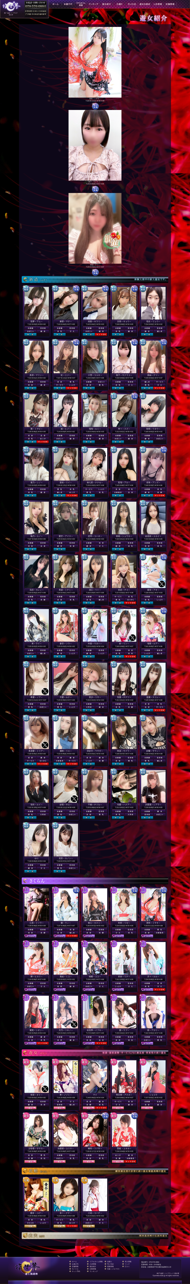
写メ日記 (110, 1264)
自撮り (109, 1262)
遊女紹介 (93, 1266)
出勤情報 (93, 1269)
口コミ (127, 1266)
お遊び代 (75, 1264)
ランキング (94, 1271)
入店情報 (93, 1264)
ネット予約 (76, 1271)
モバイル (75, 1269)
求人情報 (128, 1262)
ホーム (74, 1262)
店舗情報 (75, 1266)
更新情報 (110, 1266)
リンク (127, 1264)
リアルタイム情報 (96, 1262)
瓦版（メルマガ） (113, 1269)
